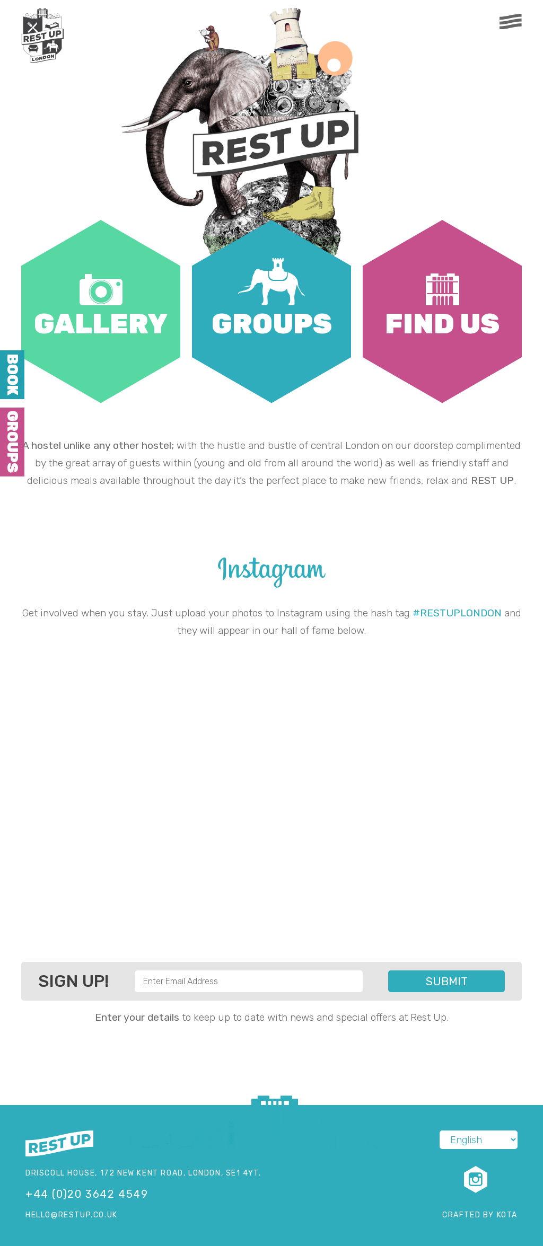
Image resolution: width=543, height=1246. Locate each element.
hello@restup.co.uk (71, 1215)
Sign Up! (73, 981)
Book (12, 374)
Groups (12, 442)
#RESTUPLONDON (457, 613)
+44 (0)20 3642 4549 (86, 1194)
